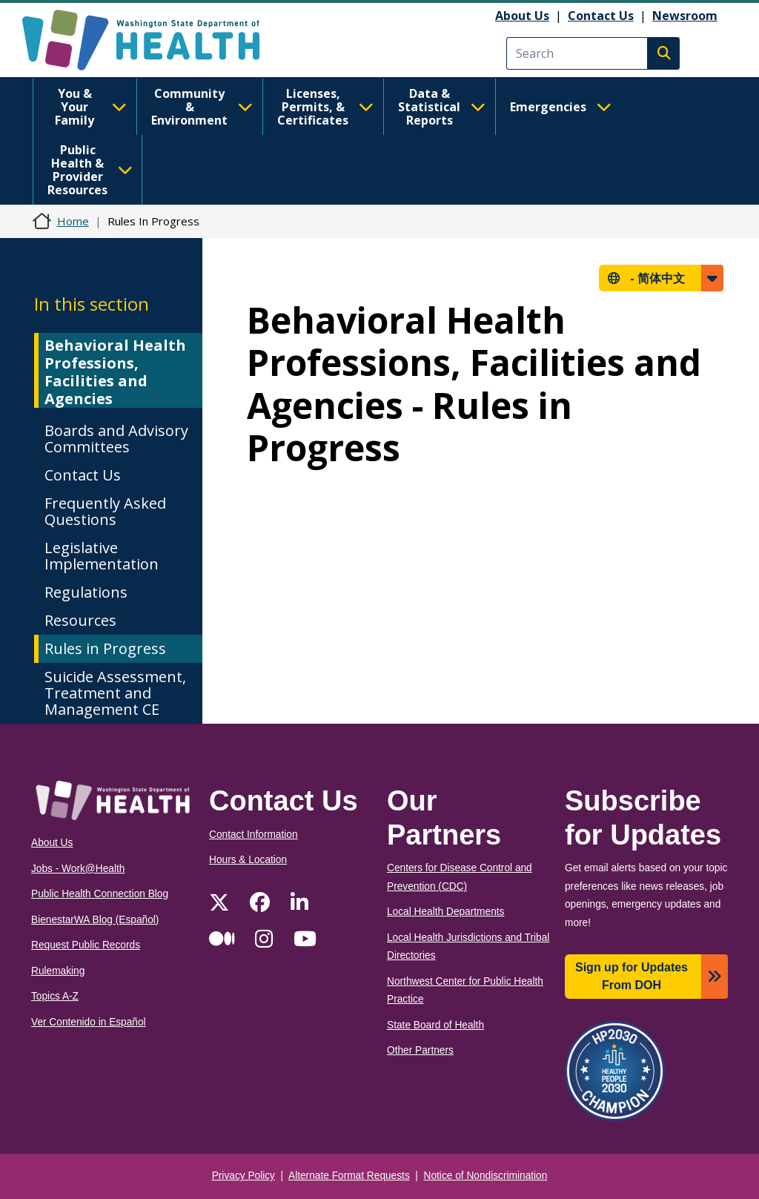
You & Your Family (91, 106)
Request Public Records (85, 945)
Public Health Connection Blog (99, 893)
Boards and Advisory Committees (116, 438)
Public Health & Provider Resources (90, 170)
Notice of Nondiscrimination (486, 1175)
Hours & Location (248, 859)
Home (73, 221)
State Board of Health (435, 1025)
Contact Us (601, 15)
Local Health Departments (445, 911)
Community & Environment (202, 106)
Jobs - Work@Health (78, 868)
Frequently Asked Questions (105, 511)
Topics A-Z (55, 996)
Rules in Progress (105, 648)
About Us (522, 15)
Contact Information (253, 834)
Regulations (85, 592)
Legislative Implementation (101, 556)
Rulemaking (57, 971)
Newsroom (684, 15)
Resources (80, 620)
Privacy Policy (243, 1175)
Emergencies (560, 107)
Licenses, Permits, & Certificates (325, 106)
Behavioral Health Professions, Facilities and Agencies (115, 372)
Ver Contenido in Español (88, 1022)
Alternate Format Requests (349, 1175)
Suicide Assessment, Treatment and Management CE (115, 693)
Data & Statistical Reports (441, 106)
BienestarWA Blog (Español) (95, 919)
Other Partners (420, 1050)
